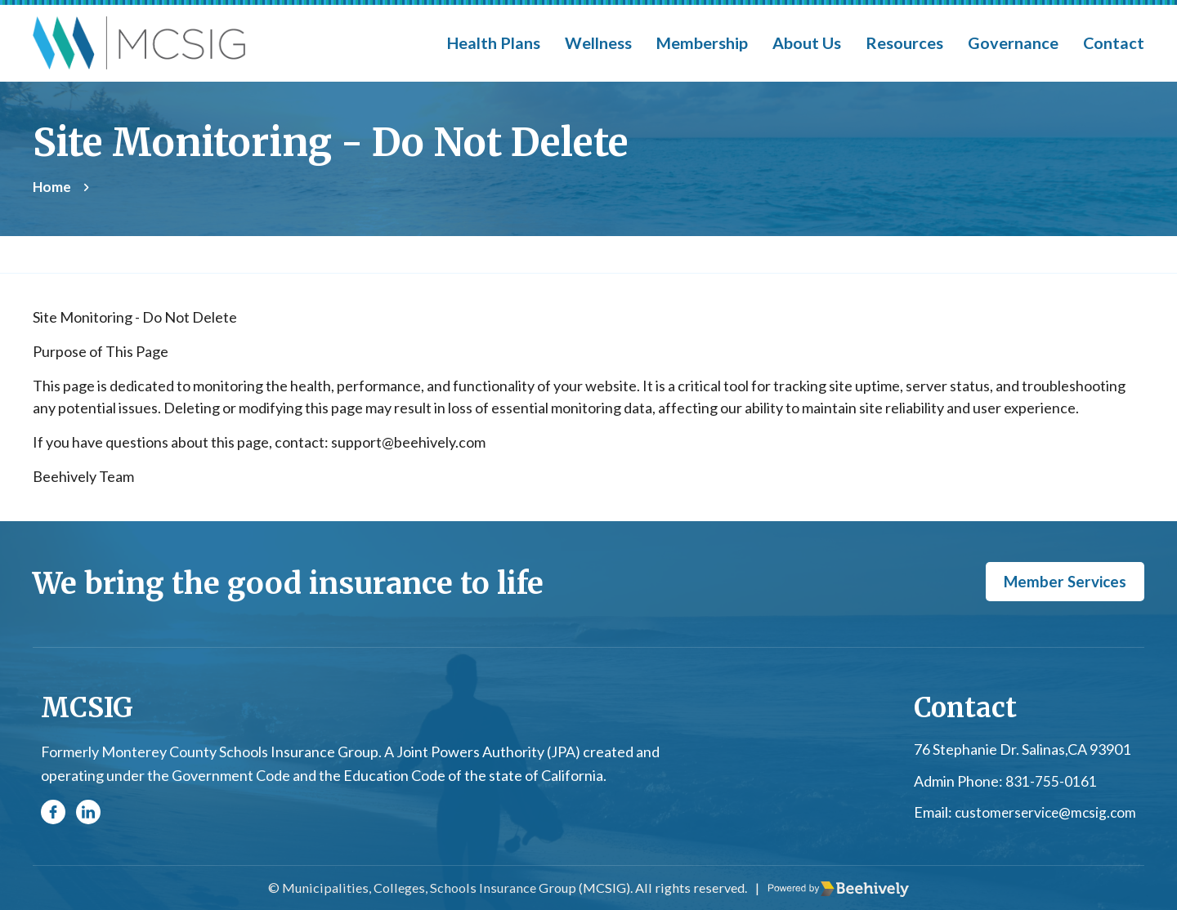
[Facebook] (53, 813)
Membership (702, 42)
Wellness (598, 42)
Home (52, 186)
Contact (1113, 42)
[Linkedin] (88, 813)
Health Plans (493, 42)
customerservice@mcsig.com (1042, 814)
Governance (1013, 42)
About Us (806, 42)
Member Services (1061, 582)
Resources (904, 42)
